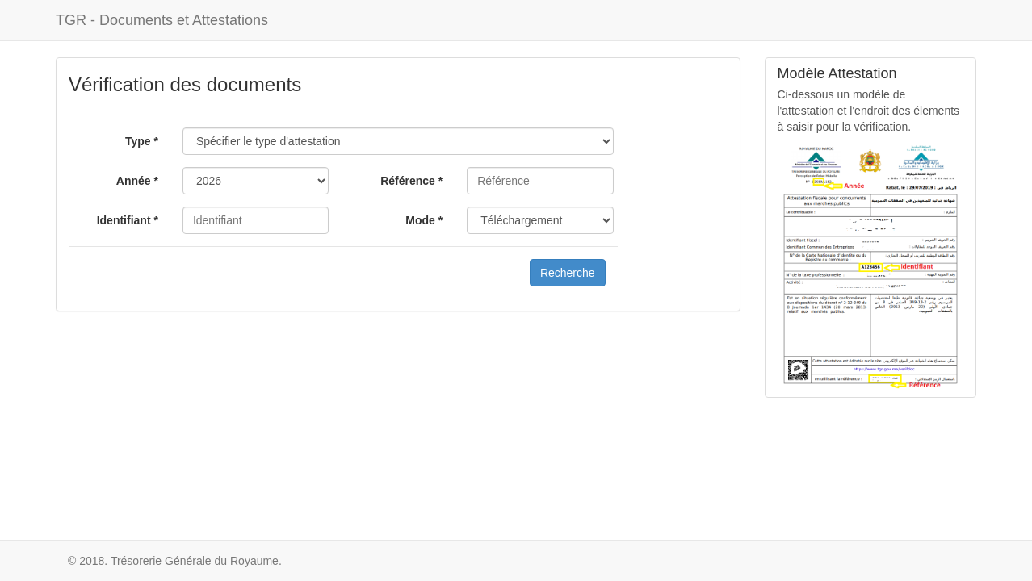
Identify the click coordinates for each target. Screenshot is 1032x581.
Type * (141, 141)
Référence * (411, 180)
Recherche (567, 272)
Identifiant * (127, 220)
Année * (137, 180)
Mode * (424, 220)
